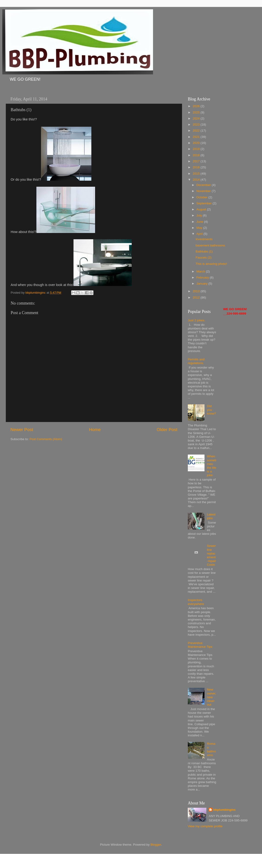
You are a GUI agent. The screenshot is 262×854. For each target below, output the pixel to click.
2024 (197, 118)
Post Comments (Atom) (46, 439)
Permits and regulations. (196, 361)
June (200, 221)
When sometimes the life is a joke (211, 466)
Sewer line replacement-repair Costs (211, 555)
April (200, 234)
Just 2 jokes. (196, 320)
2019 (197, 149)
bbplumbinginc (224, 809)
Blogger (155, 844)
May (199, 227)
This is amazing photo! (211, 264)
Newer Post (21, 429)
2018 (197, 155)
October (202, 197)
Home (95, 429)
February (203, 277)
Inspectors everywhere (196, 601)
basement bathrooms (210, 245)
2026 (197, 106)
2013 (197, 291)
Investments (204, 239)
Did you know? (211, 409)
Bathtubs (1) (204, 251)
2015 (197, 173)
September (204, 203)
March (201, 271)
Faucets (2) (203, 257)
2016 (197, 167)
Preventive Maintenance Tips (200, 644)
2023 (197, 124)
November (204, 191)
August (201, 209)
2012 (197, 297)
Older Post (167, 429)
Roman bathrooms (211, 749)
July (199, 215)
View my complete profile (205, 826)
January (202, 283)
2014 (197, 179)
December (204, 185)
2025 (197, 112)
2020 (197, 143)
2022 (197, 130)
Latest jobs (211, 516)
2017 (197, 161)
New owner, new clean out (211, 697)
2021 (197, 137)
